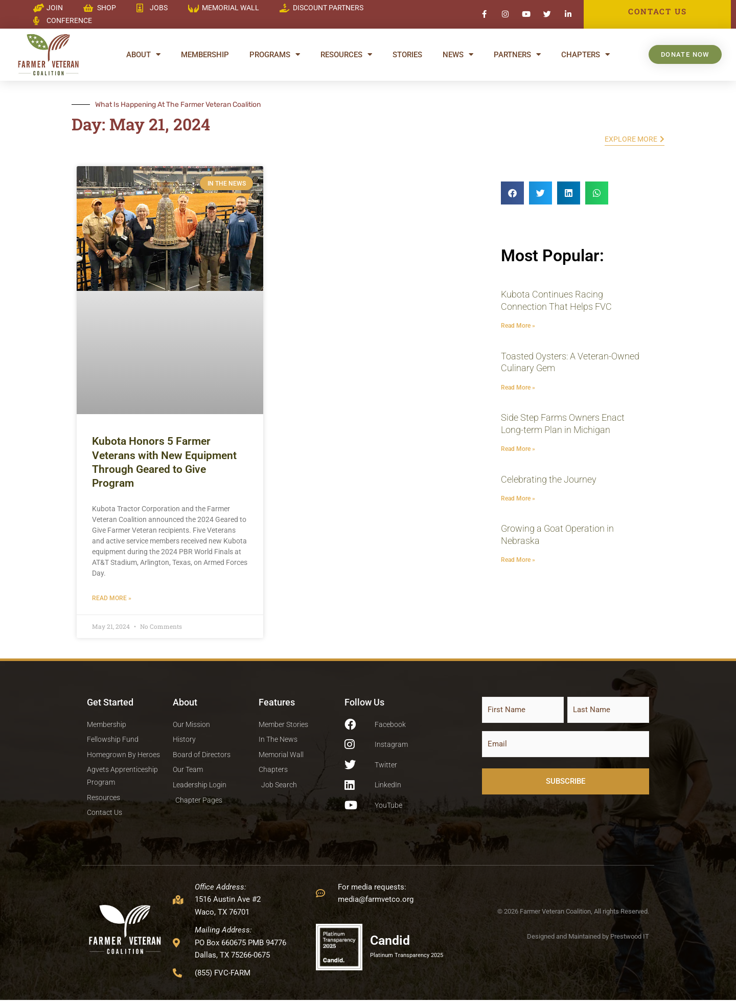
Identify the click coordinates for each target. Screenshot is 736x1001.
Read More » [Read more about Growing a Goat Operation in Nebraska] (518, 560)
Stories (407, 54)
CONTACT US (657, 11)
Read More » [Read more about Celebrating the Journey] (518, 498)
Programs (274, 54)
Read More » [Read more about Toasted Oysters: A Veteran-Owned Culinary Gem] (518, 387)
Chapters (585, 54)
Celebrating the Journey (548, 479)
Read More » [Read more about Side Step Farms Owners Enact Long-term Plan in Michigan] (518, 448)
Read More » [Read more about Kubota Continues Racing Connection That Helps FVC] (518, 325)
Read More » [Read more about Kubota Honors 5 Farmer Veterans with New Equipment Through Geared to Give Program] (111, 598)
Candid (391, 941)
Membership (205, 54)
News (458, 54)
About (143, 54)
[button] (512, 192)
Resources (346, 54)
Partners (517, 54)
